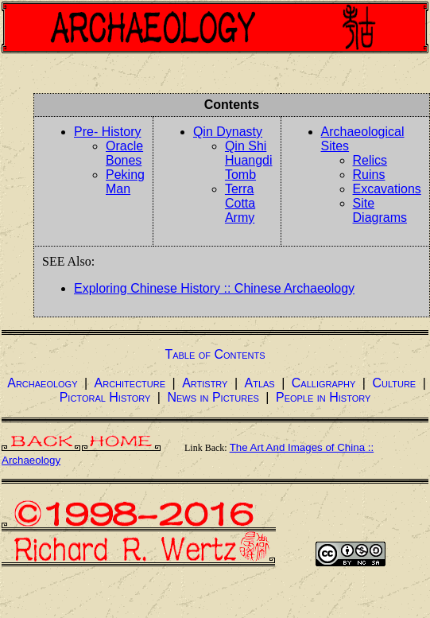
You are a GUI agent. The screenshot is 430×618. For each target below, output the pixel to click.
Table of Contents (215, 354)
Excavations (387, 189)
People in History (323, 397)
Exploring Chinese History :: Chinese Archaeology (214, 288)
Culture (394, 383)
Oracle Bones (124, 153)
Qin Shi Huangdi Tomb (249, 160)
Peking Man (125, 182)
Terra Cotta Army (240, 203)
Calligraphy (324, 383)
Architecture (130, 383)
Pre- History (107, 131)
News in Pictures (212, 397)
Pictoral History (105, 397)
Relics (370, 160)
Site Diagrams (380, 210)
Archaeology (42, 383)
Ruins (369, 174)
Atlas (260, 383)
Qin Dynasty (227, 131)
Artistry (204, 383)
